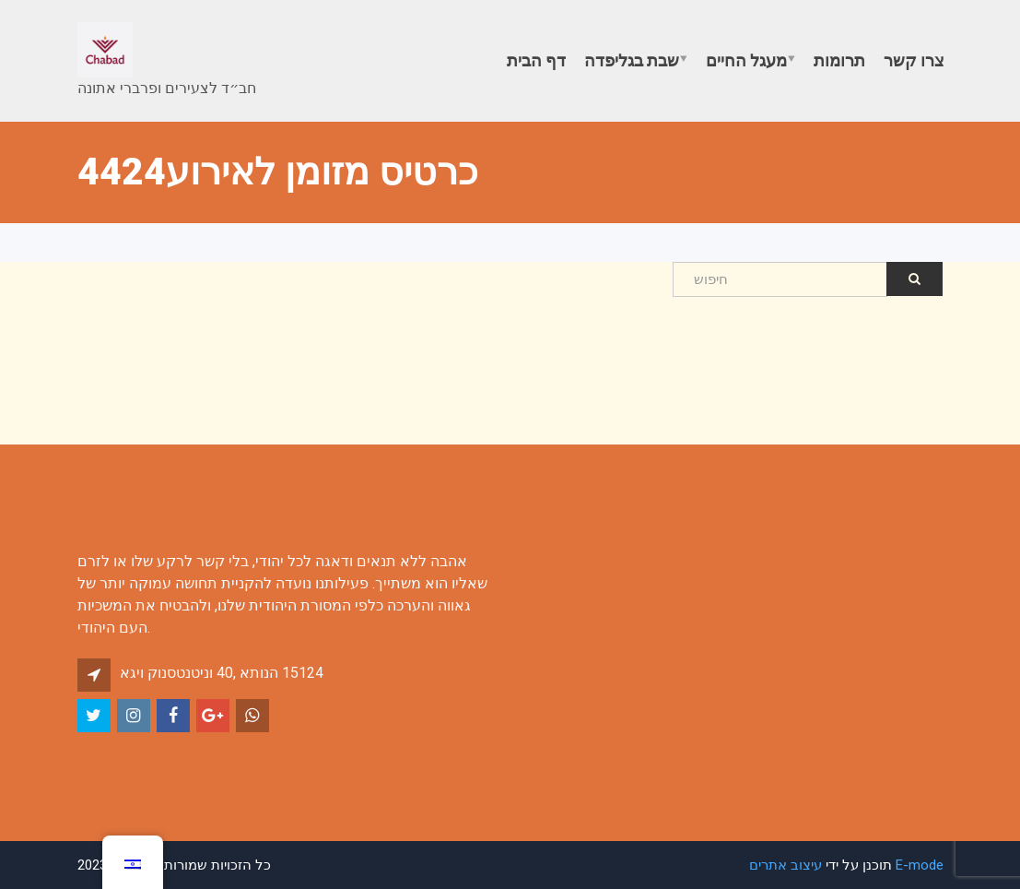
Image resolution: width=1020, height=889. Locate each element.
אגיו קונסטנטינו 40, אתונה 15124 (221, 673)
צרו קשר (914, 60)
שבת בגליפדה (631, 60)
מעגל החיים (746, 60)
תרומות (839, 60)
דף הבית (536, 60)
